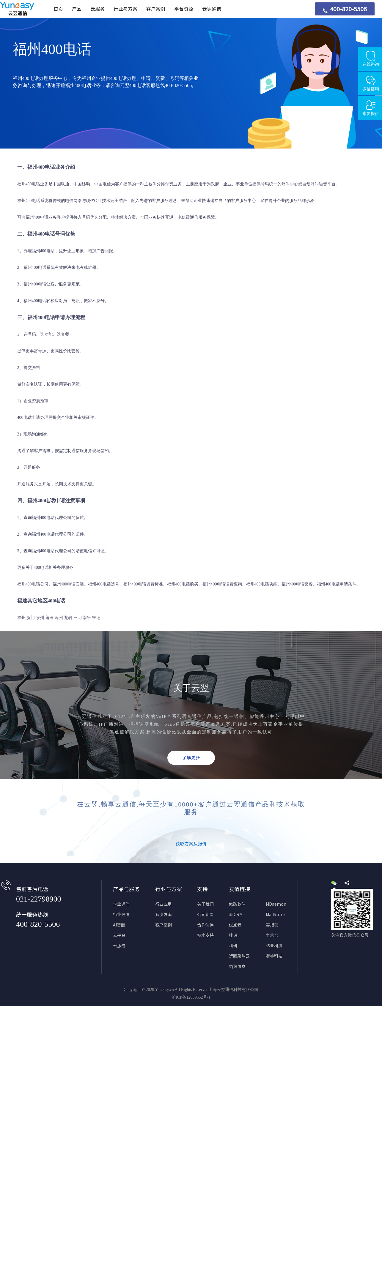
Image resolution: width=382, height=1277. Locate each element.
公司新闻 (205, 915)
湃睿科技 (274, 956)
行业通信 (121, 915)
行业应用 (163, 904)
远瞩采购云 (239, 956)
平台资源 (183, 9)
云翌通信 (211, 9)
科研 (233, 946)
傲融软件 (237, 904)
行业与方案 (125, 9)
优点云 (235, 925)
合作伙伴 (205, 925)
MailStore (275, 915)
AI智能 (119, 925)
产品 (76, 9)
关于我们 (205, 904)
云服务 (97, 9)
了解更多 (191, 757)
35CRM (236, 915)
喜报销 (272, 925)
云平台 (119, 935)
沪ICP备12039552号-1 (191, 997)
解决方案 (163, 915)
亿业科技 (274, 946)
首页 (58, 9)
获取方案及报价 (191, 844)
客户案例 (155, 9)
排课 (233, 935)
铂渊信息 (237, 967)
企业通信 (121, 904)
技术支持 (205, 935)
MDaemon (276, 904)
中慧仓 (272, 935)
